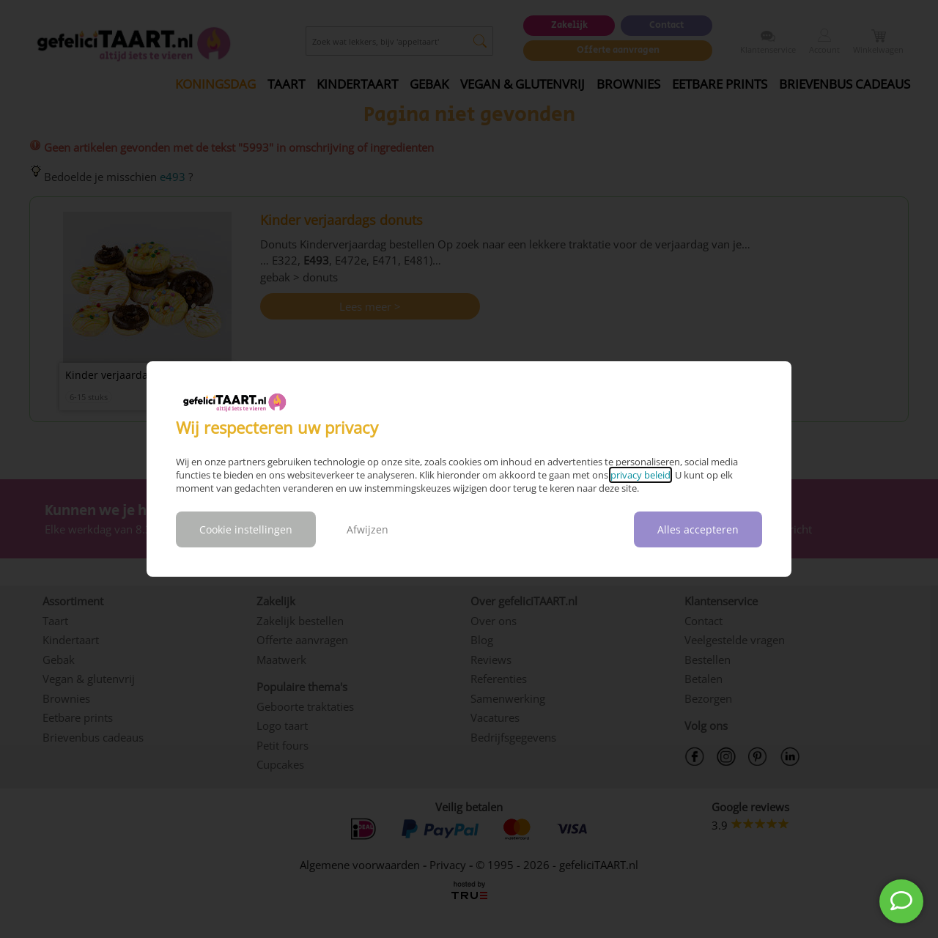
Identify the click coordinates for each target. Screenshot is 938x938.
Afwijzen (367, 529)
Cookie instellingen (245, 529)
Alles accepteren (698, 529)
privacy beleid (640, 474)
